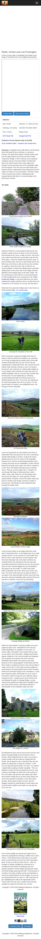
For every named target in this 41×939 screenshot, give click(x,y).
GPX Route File (8, 136)
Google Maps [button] (7, 113)
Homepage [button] (27, 926)
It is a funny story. (22, 290)
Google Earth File (25, 136)
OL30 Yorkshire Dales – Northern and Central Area (19, 143)
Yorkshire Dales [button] (15, 926)
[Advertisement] (20, 28)
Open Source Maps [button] (22, 113)
